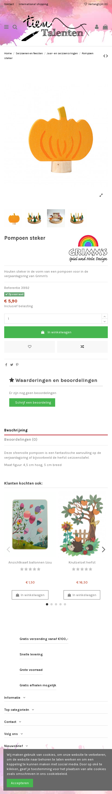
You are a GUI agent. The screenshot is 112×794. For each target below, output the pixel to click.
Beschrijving (15, 430)
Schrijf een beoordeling (33, 402)
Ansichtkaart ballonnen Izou (30, 562)
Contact (9, 4)
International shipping (33, 4)
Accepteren (20, 783)
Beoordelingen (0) (21, 439)
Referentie (12, 288)
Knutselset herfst (82, 562)
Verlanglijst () (96, 4)
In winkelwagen (56, 332)
